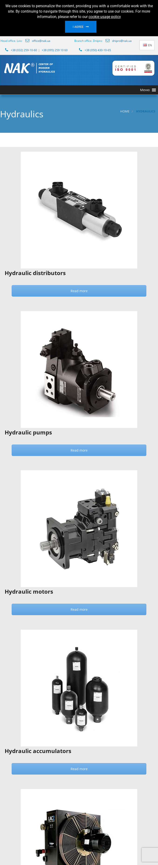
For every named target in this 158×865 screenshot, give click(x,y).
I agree (78, 27)
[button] (145, 90)
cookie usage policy (105, 16)
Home (124, 111)
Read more (79, 291)
